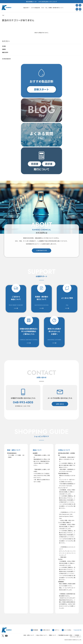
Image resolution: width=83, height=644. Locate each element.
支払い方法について (41, 635)
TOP (3, 15)
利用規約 (77, 635)
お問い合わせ (60, 404)
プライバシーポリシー (75, 636)
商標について (52, 635)
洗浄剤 (4, 46)
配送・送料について (29, 635)
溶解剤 (4, 49)
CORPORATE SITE (41, 250)
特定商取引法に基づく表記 (65, 635)
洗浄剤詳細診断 (6, 59)
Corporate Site (77, 630)
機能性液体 (5, 52)
